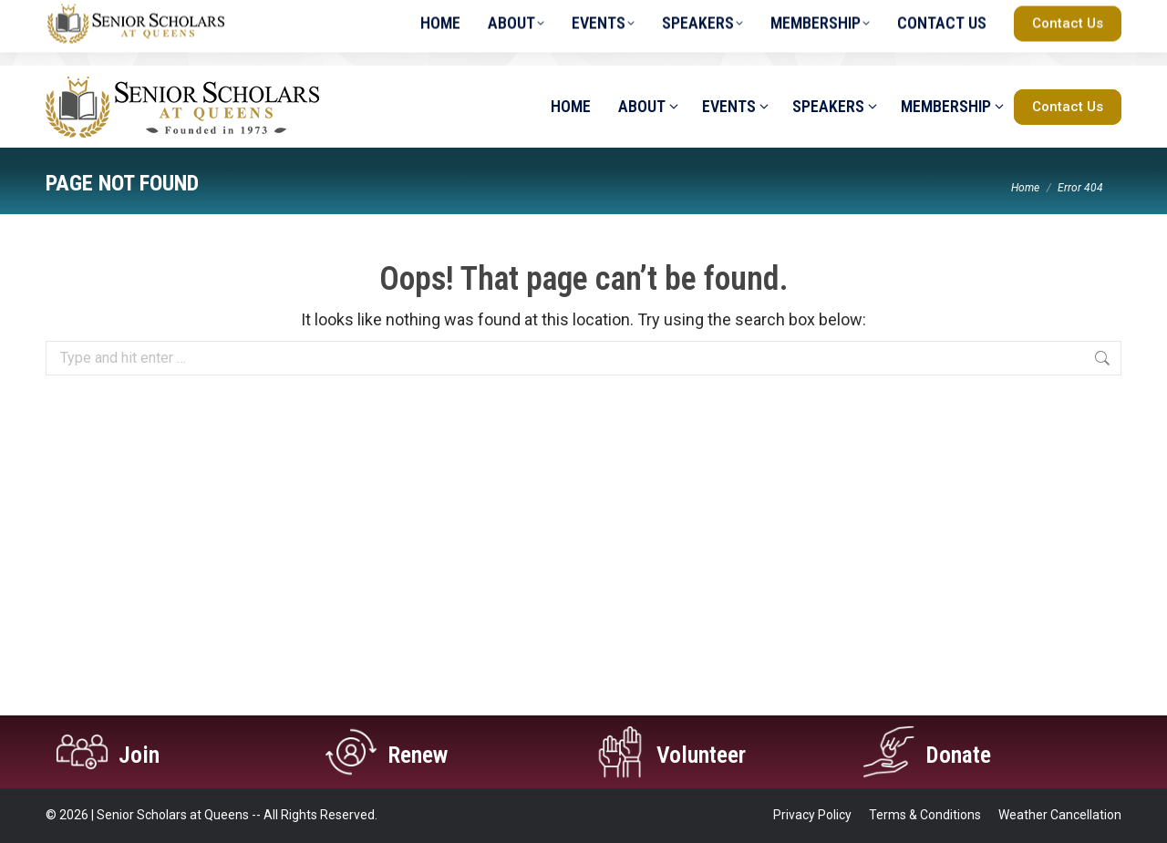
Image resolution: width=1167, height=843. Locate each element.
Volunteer (709, 753)
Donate (964, 753)
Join (143, 753)
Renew (423, 753)
